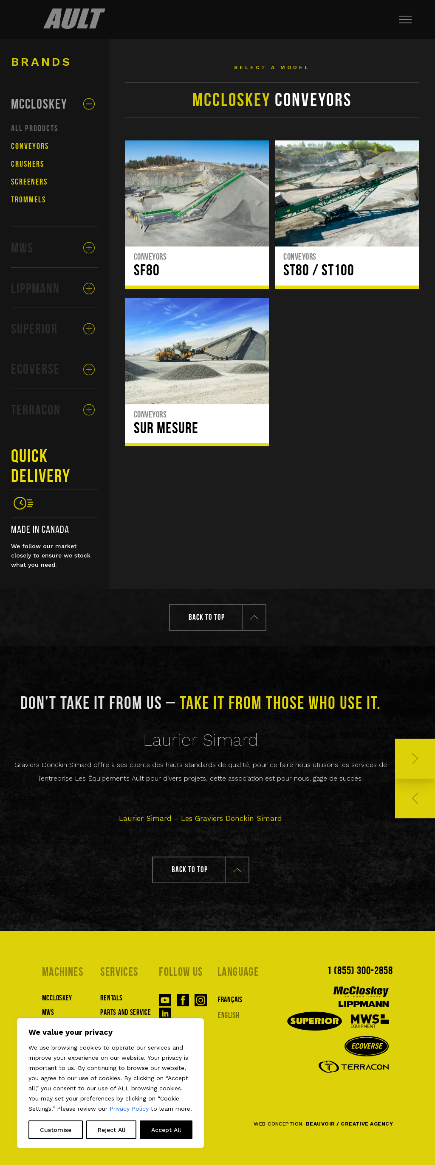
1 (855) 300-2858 (360, 970)
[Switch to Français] (247, 998)
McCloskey (57, 998)
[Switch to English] (247, 1014)
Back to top (223, 617)
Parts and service (125, 1012)
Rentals (111, 998)
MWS (48, 1012)
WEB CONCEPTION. (323, 1124)
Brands (41, 62)
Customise (55, 1129)
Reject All (111, 1129)
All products (34, 128)
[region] (110, 1083)
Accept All (166, 1129)
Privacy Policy (129, 1108)
